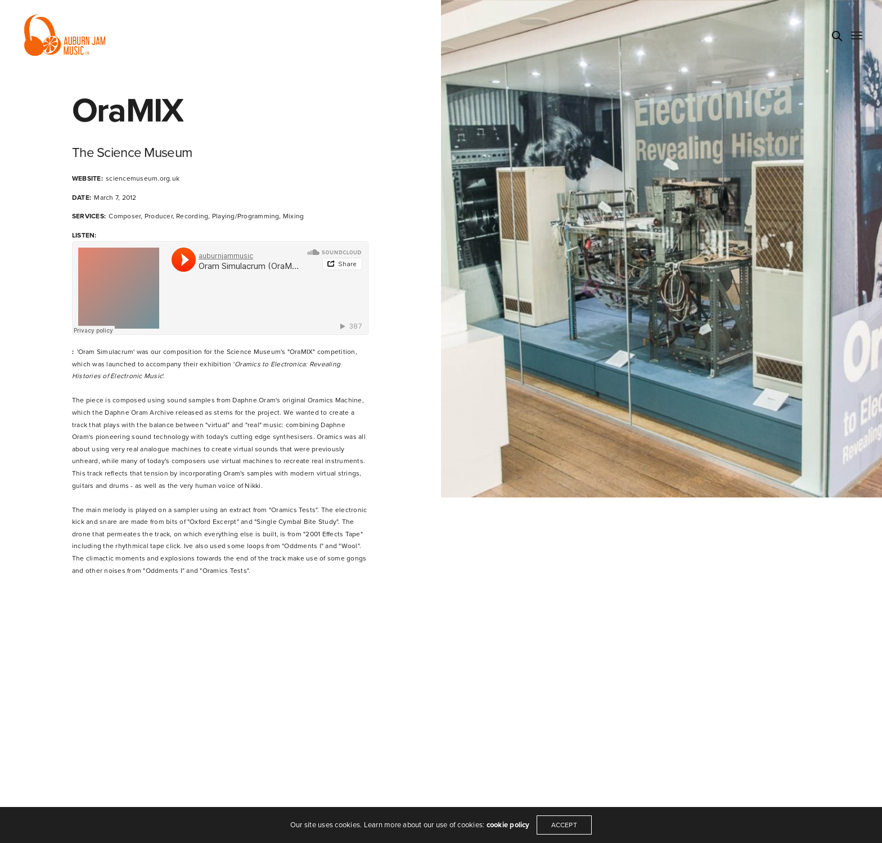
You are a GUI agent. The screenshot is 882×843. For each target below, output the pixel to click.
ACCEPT (566, 825)
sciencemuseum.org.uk (143, 178)
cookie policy (505, 824)
